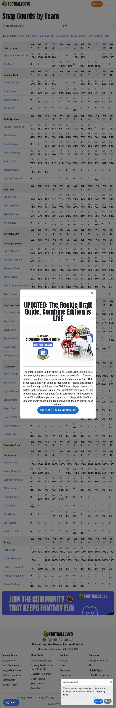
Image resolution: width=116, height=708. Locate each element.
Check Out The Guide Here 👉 (58, 410)
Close (107, 701)
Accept (98, 701)
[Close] (111, 682)
